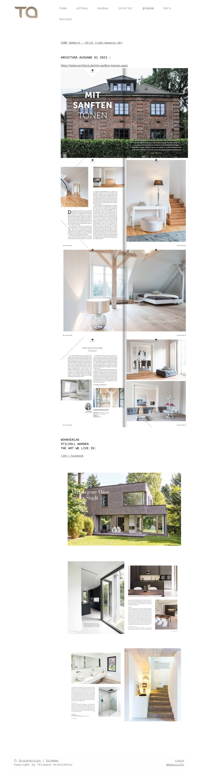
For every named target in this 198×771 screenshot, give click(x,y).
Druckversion (28, 761)
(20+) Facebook (72, 456)
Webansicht (175, 765)
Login (179, 761)
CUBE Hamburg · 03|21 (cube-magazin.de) (91, 42)
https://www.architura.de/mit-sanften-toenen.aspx (94, 65)
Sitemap (52, 761)
